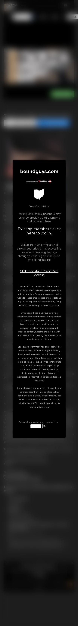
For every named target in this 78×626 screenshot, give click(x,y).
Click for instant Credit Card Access (39, 273)
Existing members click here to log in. (39, 231)
